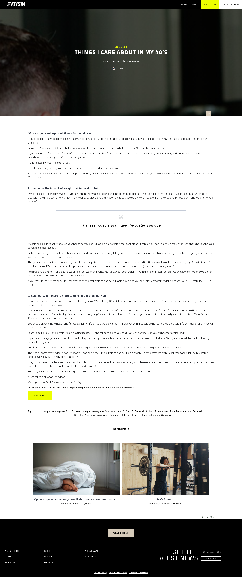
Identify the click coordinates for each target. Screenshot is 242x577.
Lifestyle (84, 503)
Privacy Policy (100, 573)
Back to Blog (208, 517)
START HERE (210, 5)
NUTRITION (12, 551)
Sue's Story (161, 499)
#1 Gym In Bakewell (133, 411)
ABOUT (183, 5)
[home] (16, 4)
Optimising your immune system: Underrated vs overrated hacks (72, 499)
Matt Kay (124, 69)
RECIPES (49, 557)
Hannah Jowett (69, 503)
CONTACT (10, 557)
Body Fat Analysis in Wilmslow (90, 415)
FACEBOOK (89, 557)
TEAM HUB (11, 562)
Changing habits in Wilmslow (156, 415)
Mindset (121, 47)
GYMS (195, 5)
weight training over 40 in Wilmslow (102, 411)
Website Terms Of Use (118, 573)
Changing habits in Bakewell (124, 415)
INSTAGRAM (90, 551)
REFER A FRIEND (230, 5)
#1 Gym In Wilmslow (157, 411)
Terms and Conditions (138, 573)
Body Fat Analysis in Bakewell (186, 411)
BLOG (47, 551)
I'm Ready (40, 395)
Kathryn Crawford (158, 503)
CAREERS (49, 562)
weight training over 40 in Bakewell (62, 411)
